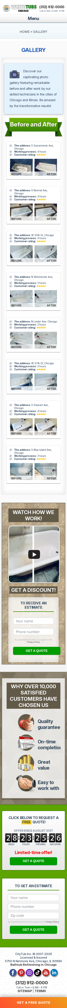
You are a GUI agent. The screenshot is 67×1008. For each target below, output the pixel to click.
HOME (24, 32)
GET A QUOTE (37, 651)
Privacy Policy (33, 642)
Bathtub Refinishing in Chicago (33, 964)
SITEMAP (25, 991)
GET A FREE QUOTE (33, 1002)
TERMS (40, 991)
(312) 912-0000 (51, 7)
